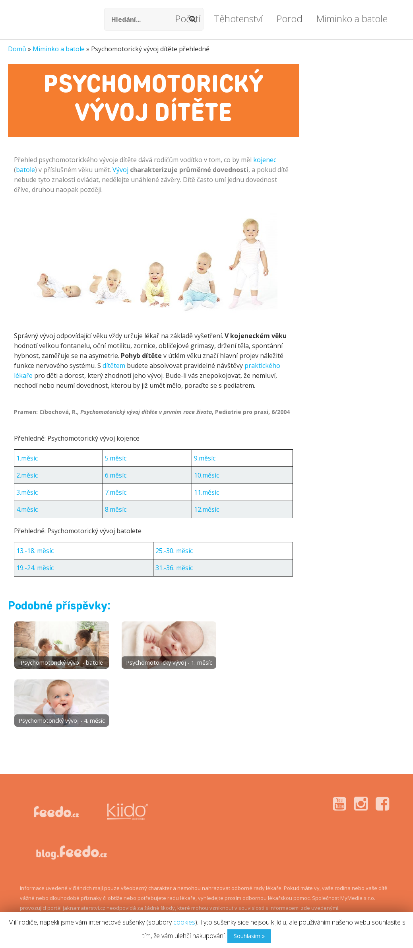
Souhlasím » (249, 936)
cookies (184, 922)
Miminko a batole (59, 48)
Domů (17, 48)
